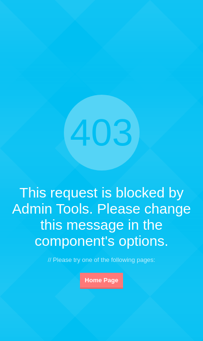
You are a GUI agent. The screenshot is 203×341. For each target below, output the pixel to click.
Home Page (101, 280)
